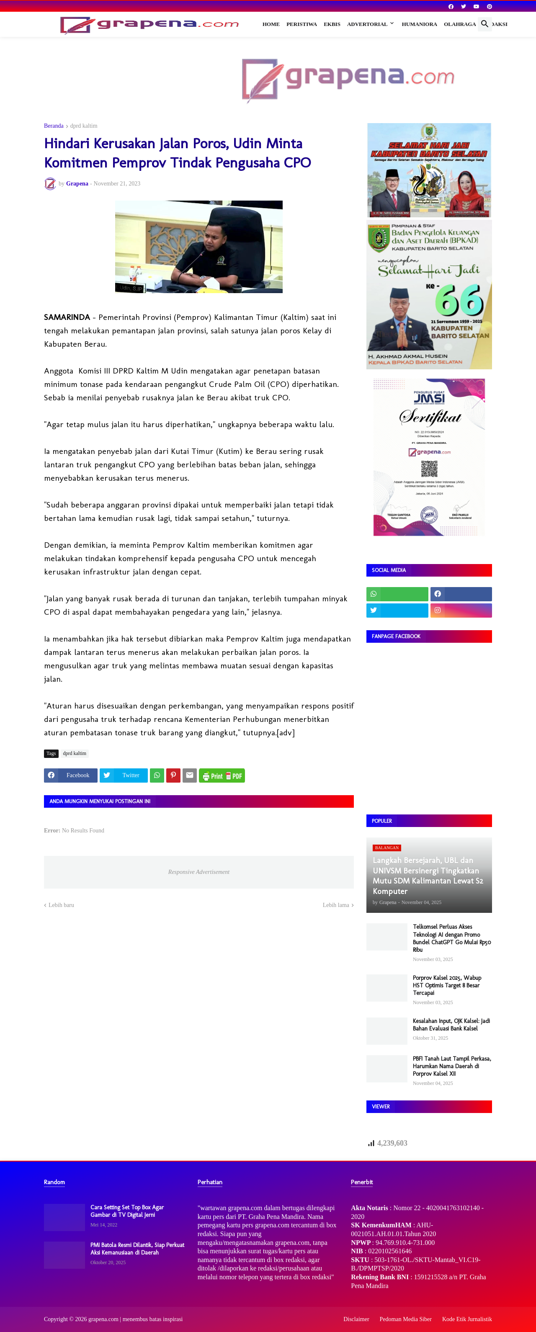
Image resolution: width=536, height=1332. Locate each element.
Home (271, 24)
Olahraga (460, 24)
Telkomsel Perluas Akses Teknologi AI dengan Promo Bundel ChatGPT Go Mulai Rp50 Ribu (452, 938)
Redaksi (495, 24)
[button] (485, 24)
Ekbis (332, 24)
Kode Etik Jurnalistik (467, 1319)
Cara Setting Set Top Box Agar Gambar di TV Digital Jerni (127, 1211)
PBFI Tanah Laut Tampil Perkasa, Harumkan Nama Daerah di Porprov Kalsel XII (452, 1066)
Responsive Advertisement (198, 872)
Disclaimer (356, 1319)
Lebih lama (336, 905)
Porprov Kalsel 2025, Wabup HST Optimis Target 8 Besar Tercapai (447, 985)
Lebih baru (61, 905)
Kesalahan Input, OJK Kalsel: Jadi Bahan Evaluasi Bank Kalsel (451, 1025)
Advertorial (367, 24)
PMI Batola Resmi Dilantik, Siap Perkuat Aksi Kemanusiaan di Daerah (137, 1249)
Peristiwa (301, 24)
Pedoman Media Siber (406, 1319)
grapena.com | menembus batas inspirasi (135, 1319)
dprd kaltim (84, 126)
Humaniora (420, 24)
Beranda (54, 126)
